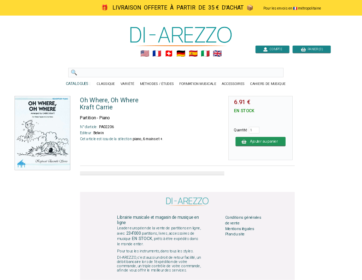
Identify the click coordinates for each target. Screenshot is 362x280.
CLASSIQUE (106, 83)
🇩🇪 (180, 53)
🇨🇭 (168, 53)
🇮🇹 (205, 53)
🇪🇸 (193, 53)
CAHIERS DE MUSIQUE (268, 83)
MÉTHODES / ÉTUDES (157, 83)
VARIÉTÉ (127, 83)
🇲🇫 (156, 53)
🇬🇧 (217, 53)
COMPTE (272, 49)
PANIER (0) (312, 49)
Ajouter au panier (260, 141)
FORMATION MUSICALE (197, 83)
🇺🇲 (144, 53)
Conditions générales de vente (243, 220)
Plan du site (235, 234)
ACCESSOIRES (233, 83)
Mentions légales (239, 229)
